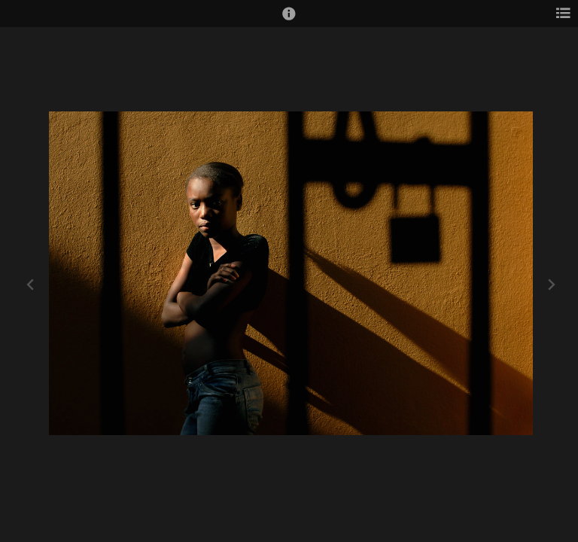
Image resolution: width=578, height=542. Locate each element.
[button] (289, 20)
